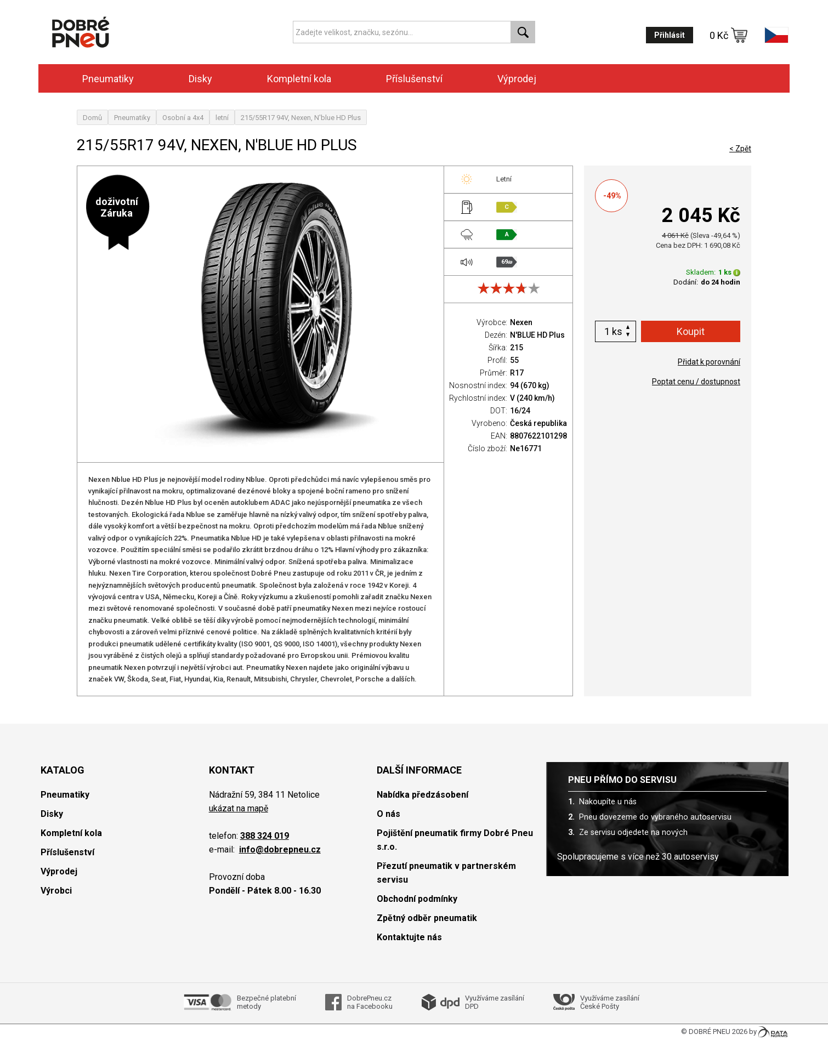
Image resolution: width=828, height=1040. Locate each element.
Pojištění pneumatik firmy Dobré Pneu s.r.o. (455, 840)
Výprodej (516, 78)
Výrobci (56, 890)
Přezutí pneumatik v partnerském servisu (446, 873)
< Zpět (740, 148)
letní (222, 117)
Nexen (521, 322)
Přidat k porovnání (709, 361)
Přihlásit (669, 35)
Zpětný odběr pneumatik (427, 918)
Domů (92, 117)
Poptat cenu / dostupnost (696, 381)
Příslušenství (414, 78)
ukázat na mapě (238, 808)
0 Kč (729, 35)
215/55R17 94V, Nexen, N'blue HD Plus (301, 117)
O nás (388, 814)
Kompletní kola (299, 78)
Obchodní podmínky (417, 899)
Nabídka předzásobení (422, 794)
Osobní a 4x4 (182, 117)
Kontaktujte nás (409, 937)
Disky (200, 78)
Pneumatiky (108, 78)
